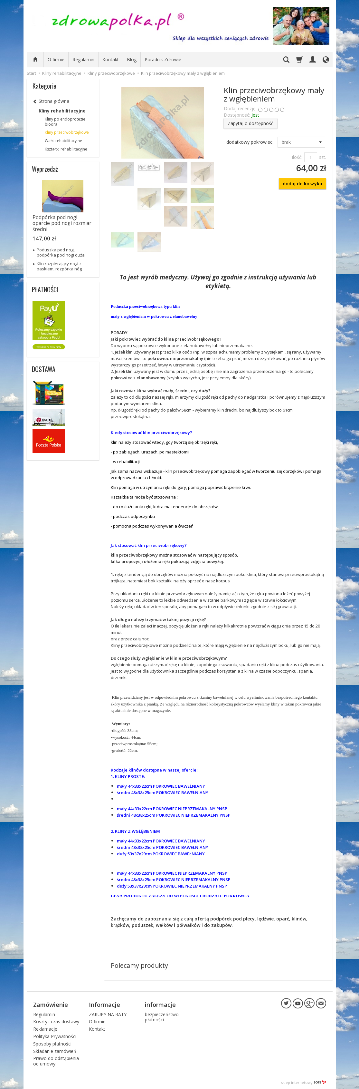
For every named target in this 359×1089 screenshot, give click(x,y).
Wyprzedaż (45, 169)
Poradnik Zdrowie (163, 59)
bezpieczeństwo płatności (162, 1017)
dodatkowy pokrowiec (249, 142)
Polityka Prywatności (54, 1036)
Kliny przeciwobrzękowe (67, 132)
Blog (132, 59)
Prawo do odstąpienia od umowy (56, 1061)
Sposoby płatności (52, 1044)
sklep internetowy (303, 1082)
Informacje (104, 1004)
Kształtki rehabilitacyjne (66, 149)
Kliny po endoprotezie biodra (65, 121)
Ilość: (297, 157)
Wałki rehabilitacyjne (63, 140)
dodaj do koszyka (302, 183)
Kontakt (110, 59)
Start (31, 73)
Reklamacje (45, 1029)
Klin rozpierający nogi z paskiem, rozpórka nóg (59, 266)
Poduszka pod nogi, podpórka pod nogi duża (61, 252)
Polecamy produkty (139, 965)
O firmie (56, 59)
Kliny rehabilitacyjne (62, 111)
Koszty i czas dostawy (56, 1021)
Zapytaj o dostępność (250, 123)
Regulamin (83, 59)
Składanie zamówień (54, 1051)
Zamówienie (50, 1004)
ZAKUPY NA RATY (108, 1014)
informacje (160, 1004)
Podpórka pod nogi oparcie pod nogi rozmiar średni (62, 223)
